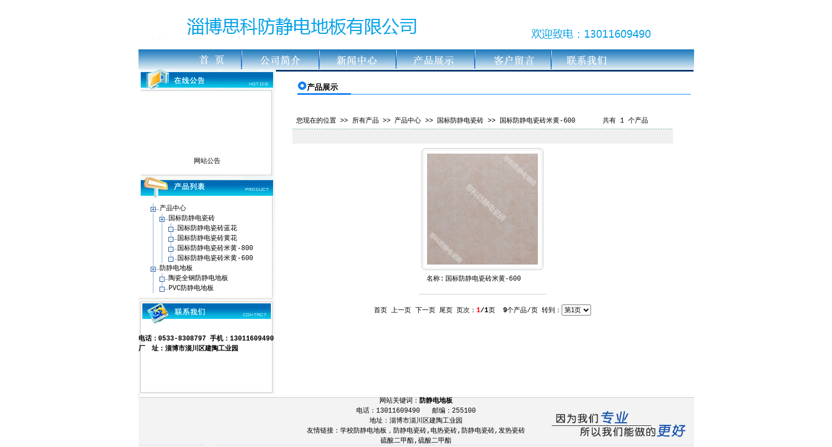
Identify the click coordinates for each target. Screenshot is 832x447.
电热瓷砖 (443, 431)
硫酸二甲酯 (397, 441)
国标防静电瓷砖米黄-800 (215, 248)
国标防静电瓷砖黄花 (207, 238)
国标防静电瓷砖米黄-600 (215, 258)
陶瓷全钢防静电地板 (198, 278)
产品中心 (173, 208)
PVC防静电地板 (191, 288)
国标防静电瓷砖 (191, 218)
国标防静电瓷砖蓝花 (207, 228)
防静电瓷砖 (410, 431)
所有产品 (365, 121)
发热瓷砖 (512, 431)
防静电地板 (176, 268)
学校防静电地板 (363, 431)
